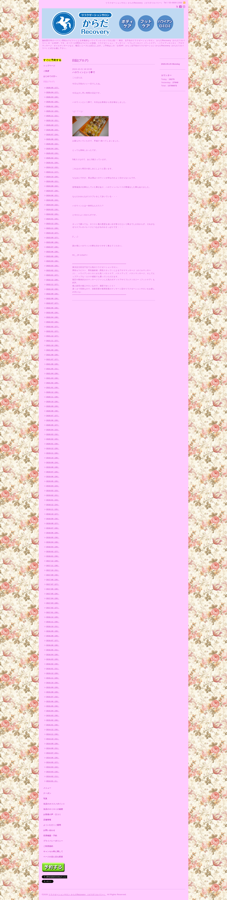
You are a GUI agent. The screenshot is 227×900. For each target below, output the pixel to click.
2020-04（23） (52, 430)
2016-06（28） (52, 645)
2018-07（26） (52, 528)
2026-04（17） (52, 92)
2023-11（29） (52, 228)
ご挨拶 (46, 71)
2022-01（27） (52, 331)
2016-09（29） (52, 631)
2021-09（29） (52, 350)
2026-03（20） (52, 97)
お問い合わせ (49, 830)
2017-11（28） (52, 565)
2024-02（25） (52, 214)
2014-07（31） (52, 753)
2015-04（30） (52, 711)
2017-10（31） (52, 570)
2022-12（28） (52, 280)
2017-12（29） (52, 561)
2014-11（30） (52, 734)
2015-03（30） (52, 715)
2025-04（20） (52, 148)
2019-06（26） (52, 476)
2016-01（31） (52, 669)
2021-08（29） (52, 355)
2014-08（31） (52, 748)
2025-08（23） (52, 130)
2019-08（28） (52, 467)
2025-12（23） (52, 111)
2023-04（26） (52, 261)
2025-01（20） (52, 163)
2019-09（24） (52, 462)
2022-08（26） (52, 298)
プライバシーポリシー (53, 841)
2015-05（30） (52, 706)
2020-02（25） (52, 439)
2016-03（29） (52, 659)
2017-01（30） (52, 612)
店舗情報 (47, 820)
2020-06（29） (52, 420)
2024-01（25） (52, 219)
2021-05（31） (52, 369)
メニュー (47, 788)
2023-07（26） (52, 247)
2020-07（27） (52, 416)
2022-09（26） (52, 294)
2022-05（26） (52, 312)
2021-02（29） (52, 383)
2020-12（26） (52, 392)
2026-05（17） (52, 88)
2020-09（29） (52, 406)
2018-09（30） (52, 519)
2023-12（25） (52, 223)
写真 (45, 799)
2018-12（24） (52, 505)
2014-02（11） (52, 776)
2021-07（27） (52, 359)
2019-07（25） (52, 472)
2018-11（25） (52, 509)
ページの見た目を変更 (53, 857)
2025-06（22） (52, 139)
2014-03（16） (52, 772)
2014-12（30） (52, 729)
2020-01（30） (52, 444)
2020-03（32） (52, 434)
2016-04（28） (52, 654)
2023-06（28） (52, 252)
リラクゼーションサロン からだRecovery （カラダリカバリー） (77, 895)
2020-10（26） (52, 401)
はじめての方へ (50, 76)
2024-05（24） (52, 200)
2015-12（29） (52, 673)
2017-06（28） (52, 589)
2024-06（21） (52, 195)
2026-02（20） (52, 102)
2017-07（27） (52, 584)
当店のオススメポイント (54, 804)
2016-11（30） (52, 622)
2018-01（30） (52, 556)
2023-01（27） (52, 275)
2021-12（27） (52, 336)
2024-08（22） (52, 186)
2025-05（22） (52, 144)
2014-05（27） (52, 762)
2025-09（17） (52, 125)
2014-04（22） (52, 767)
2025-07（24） (52, 134)
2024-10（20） (52, 177)
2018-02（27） (52, 551)
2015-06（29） (52, 701)
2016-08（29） (52, 636)
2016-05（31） (52, 650)
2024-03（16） (52, 209)
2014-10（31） (52, 739)
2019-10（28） (52, 458)
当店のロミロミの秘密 (53, 809)
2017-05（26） (52, 594)
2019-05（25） (52, 481)
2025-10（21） (52, 120)
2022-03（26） (52, 322)
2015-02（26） (52, 720)
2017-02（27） (52, 608)
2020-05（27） (52, 425)
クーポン (47, 793)
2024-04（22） (52, 205)
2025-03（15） (52, 153)
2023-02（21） (52, 270)
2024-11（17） (52, 172)
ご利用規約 (48, 846)
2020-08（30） (52, 411)
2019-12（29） (52, 448)
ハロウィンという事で (83, 72)
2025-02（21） (52, 158)
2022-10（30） (52, 289)
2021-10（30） (52, 345)
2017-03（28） (52, 603)
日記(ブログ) (49, 82)
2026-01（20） (52, 106)
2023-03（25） (52, 266)
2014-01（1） (52, 781)
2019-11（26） (52, 453)
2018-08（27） (52, 523)
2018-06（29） (52, 533)
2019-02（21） (52, 495)
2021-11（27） (52, 341)
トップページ (49, 66)
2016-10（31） (52, 626)
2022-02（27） (52, 327)
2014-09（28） (52, 743)
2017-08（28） (52, 580)
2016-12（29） (52, 617)
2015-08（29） (52, 692)
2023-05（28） (52, 256)
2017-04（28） (52, 598)
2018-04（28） (52, 542)
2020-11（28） (52, 397)
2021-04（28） (52, 373)
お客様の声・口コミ (52, 814)
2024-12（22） (52, 167)
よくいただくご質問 (52, 825)
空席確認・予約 (50, 836)
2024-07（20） (52, 191)
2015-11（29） (52, 678)
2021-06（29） (52, 364)
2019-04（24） (52, 486)
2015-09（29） (52, 687)
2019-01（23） (52, 500)
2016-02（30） (52, 664)
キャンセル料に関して (53, 851)
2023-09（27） (52, 237)
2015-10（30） (52, 683)
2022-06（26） (52, 308)
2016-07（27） (52, 640)
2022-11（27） (52, 284)
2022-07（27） (52, 303)
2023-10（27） (52, 233)
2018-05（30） (52, 537)
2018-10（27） (52, 514)
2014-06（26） (52, 758)
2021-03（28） (52, 378)
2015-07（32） (52, 697)
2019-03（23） (52, 490)
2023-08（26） (52, 242)
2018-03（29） (52, 547)
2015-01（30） (52, 725)
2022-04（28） (52, 317)
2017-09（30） (52, 575)
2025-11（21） (52, 116)
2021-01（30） (52, 387)
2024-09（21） (52, 181)
